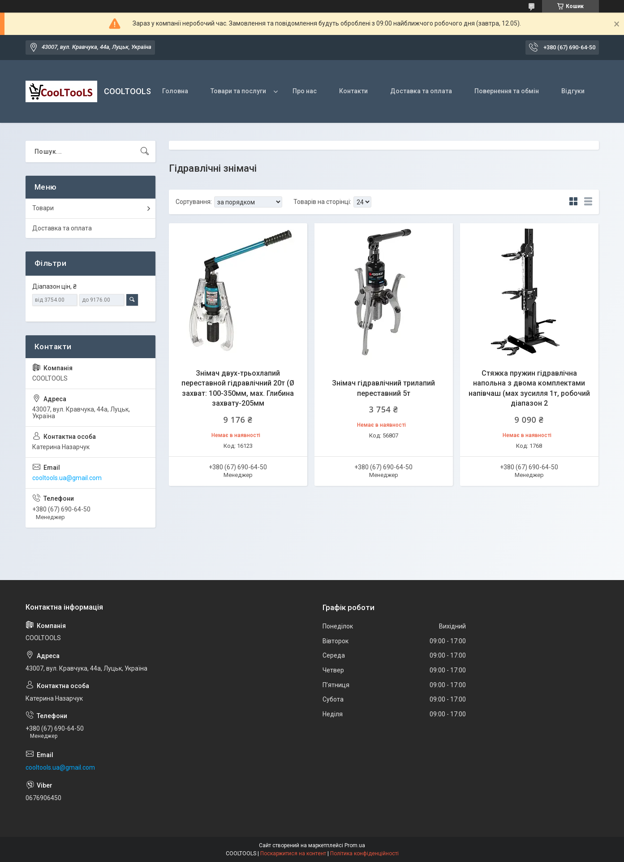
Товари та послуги (238, 91)
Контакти (353, 91)
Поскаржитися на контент (293, 853)
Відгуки (573, 91)
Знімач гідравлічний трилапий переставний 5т (383, 388)
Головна (175, 91)
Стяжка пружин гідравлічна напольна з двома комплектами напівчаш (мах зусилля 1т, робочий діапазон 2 (529, 388)
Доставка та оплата (421, 91)
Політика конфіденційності (364, 853)
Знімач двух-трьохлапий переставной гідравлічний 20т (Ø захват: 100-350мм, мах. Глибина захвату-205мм (237, 388)
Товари (43, 208)
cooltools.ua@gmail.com (67, 477)
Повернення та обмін (506, 91)
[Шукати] (144, 151)
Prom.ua (354, 845)
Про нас (305, 91)
